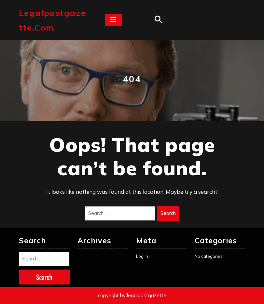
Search (168, 213)
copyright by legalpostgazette (132, 295)
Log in (142, 256)
